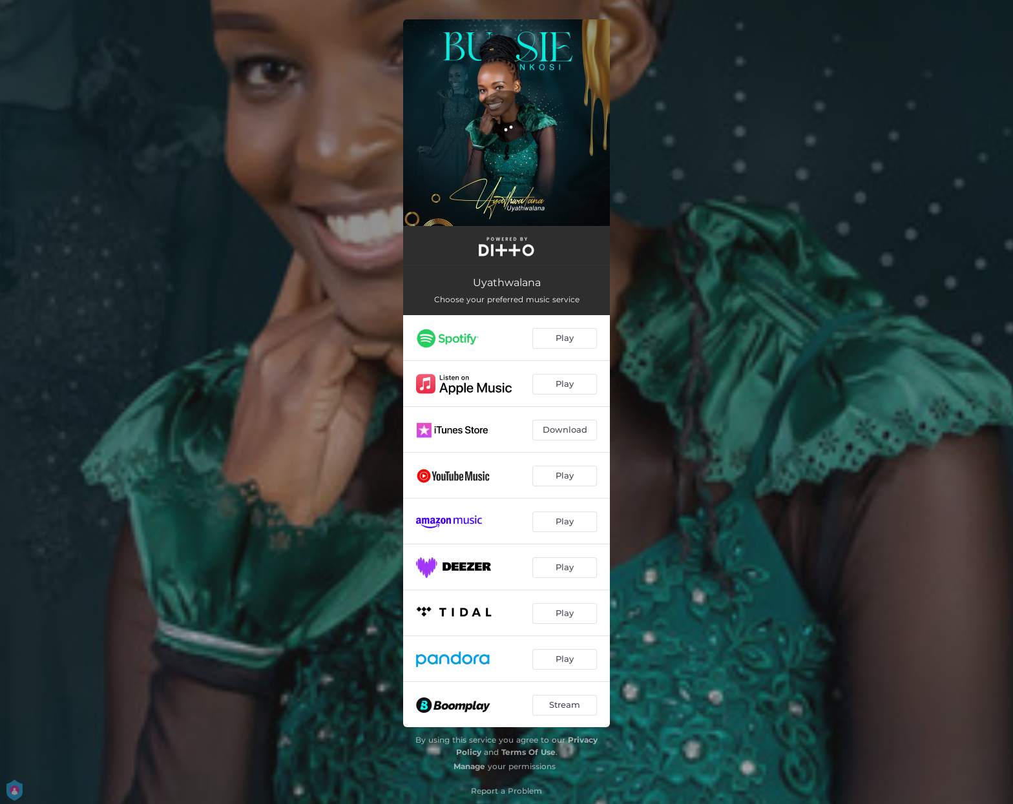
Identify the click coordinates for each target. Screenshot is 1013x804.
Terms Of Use (528, 752)
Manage (469, 766)
